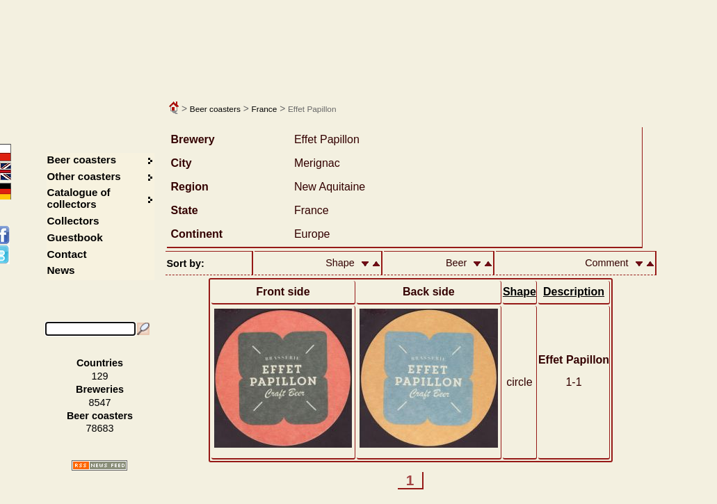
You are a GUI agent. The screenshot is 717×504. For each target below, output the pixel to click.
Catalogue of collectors (79, 198)
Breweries (100, 389)
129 (100, 376)
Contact (67, 254)
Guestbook (75, 237)
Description (573, 292)
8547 (100, 402)
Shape (519, 292)
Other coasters (85, 176)
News (61, 270)
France (264, 109)
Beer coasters (215, 109)
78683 (99, 428)
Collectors (73, 221)
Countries (99, 362)
